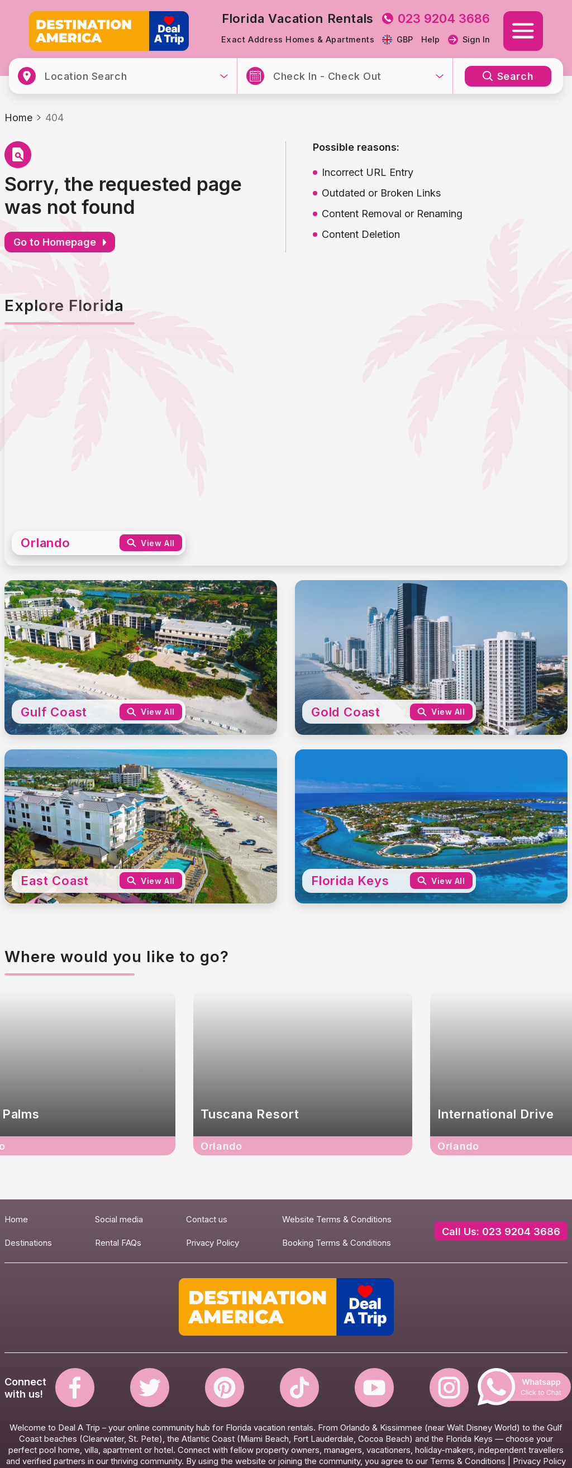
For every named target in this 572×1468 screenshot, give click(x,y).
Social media (119, 1219)
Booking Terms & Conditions (336, 1243)
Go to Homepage (59, 242)
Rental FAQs (118, 1243)
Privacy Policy (212, 1243)
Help (430, 40)
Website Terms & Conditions (337, 1219)
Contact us (206, 1219)
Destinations (28, 1243)
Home (18, 117)
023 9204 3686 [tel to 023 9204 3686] (436, 18)
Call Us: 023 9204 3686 (501, 1231)
